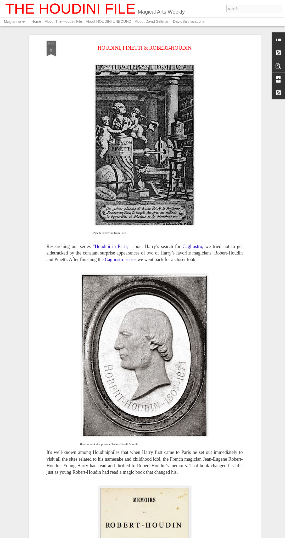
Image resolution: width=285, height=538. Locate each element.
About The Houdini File (63, 21)
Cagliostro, (192, 204)
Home (36, 21)
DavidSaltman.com (188, 21)
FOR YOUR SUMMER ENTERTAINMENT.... (130, 472)
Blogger (188, 535)
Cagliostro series (120, 217)
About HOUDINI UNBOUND (108, 21)
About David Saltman (152, 21)
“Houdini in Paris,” (112, 204)
